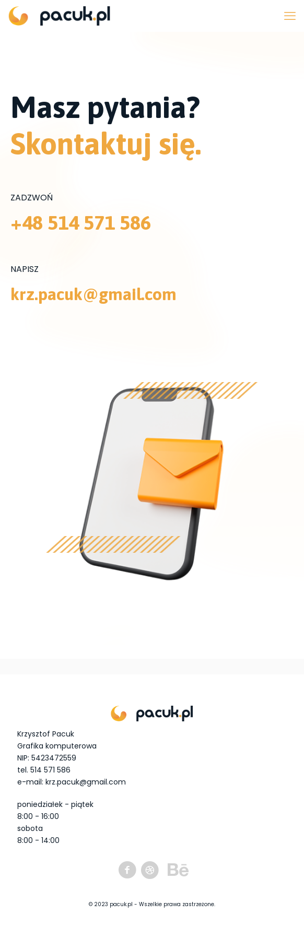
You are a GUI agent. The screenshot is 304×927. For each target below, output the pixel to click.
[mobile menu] (290, 16)
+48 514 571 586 (80, 222)
